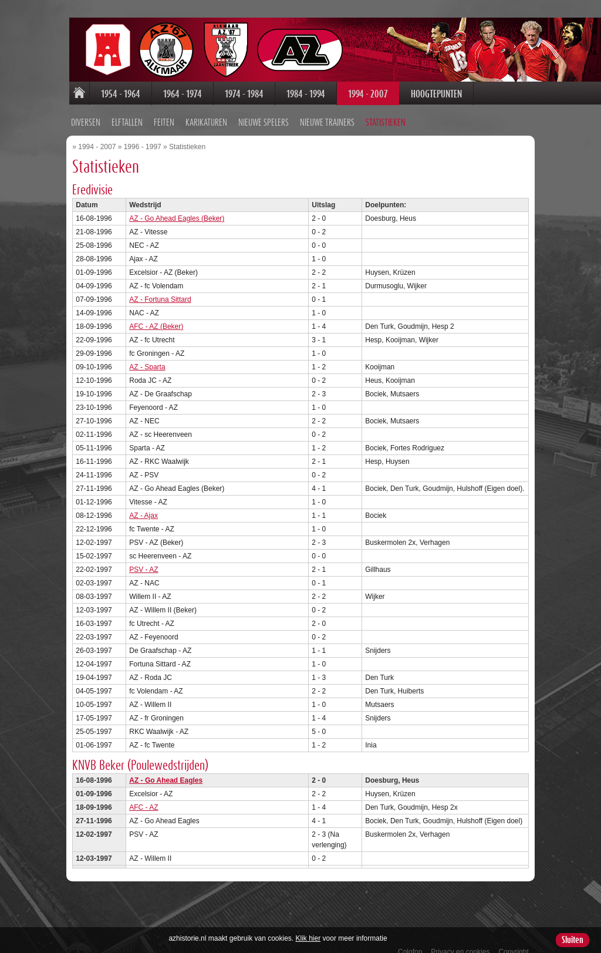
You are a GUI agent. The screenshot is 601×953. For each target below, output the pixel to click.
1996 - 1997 (94, 138)
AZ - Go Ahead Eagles (118, 772)
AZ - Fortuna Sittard (112, 291)
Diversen (39, 116)
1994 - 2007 (320, 94)
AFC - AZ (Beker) (109, 318)
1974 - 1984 (196, 94)
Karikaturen (160, 116)
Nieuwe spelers (217, 116)
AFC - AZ (96, 799)
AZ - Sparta (99, 359)
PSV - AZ (96, 561)
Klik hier (308, 938)
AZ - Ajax (96, 507)
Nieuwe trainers (281, 116)
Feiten (117, 116)
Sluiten (572, 940)
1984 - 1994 (258, 94)
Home (32, 93)
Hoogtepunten (388, 94)
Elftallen (80, 116)
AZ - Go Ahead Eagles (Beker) (129, 210)
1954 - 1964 (73, 94)
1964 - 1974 (135, 94)
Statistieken (339, 116)
